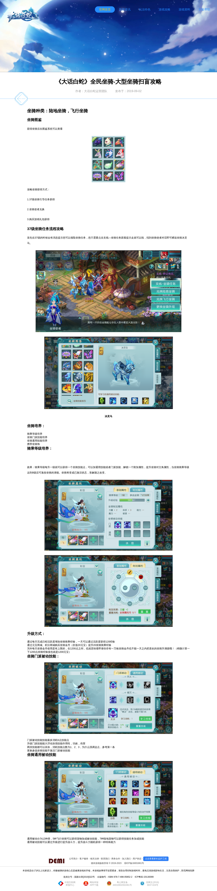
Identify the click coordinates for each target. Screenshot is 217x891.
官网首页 (105, 9)
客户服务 (84, 858)
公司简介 (73, 858)
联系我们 (105, 858)
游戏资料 (184, 9)
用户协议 (137, 858)
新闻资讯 (125, 9)
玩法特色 (144, 9)
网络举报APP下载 (94, 883)
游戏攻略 (164, 9)
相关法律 (94, 858)
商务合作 (115, 858)
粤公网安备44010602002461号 (122, 883)
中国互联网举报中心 (70, 883)
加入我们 (126, 858)
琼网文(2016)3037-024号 (152, 883)
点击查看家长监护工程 (156, 858)
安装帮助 (204, 9)
